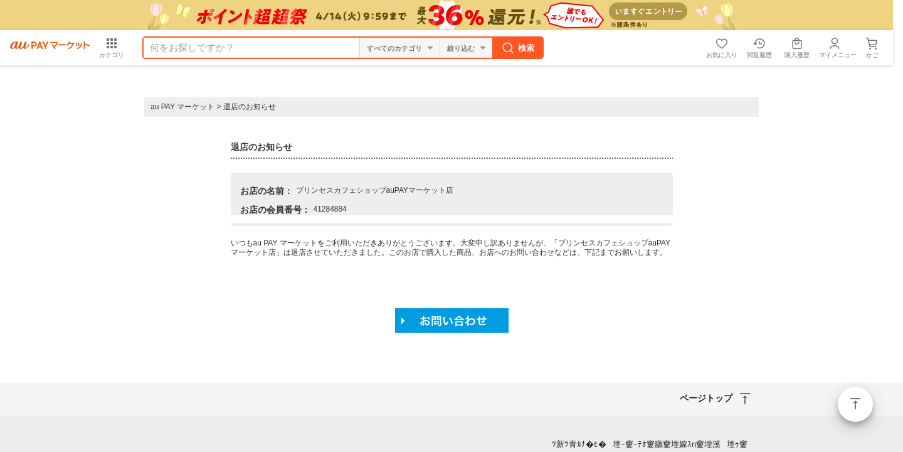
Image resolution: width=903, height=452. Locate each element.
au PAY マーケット (182, 106)
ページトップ (855, 404)
